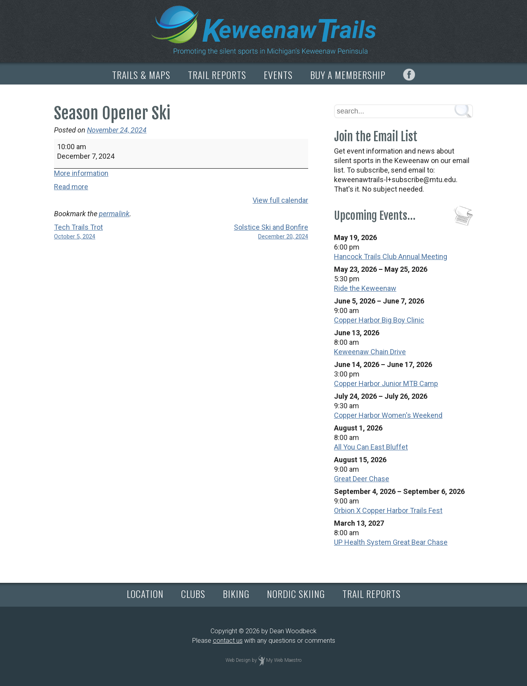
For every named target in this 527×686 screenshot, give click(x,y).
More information (81, 173)
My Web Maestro (283, 660)
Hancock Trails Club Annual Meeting (390, 256)
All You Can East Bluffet (371, 447)
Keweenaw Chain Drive (370, 352)
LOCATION (145, 593)
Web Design (238, 660)
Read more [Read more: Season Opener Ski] (71, 187)
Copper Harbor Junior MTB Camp (386, 383)
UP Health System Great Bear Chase (391, 542)
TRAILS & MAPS (141, 74)
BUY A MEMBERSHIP (348, 74)
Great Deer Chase (361, 479)
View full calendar (280, 200)
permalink (114, 213)
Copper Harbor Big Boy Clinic (379, 320)
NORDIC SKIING (296, 593)
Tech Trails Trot (111, 232)
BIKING (236, 593)
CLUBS (193, 593)
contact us (228, 640)
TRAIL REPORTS (217, 74)
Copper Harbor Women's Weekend (388, 415)
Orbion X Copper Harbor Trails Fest (388, 510)
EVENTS (278, 74)
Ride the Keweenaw (365, 288)
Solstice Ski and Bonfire (251, 232)
